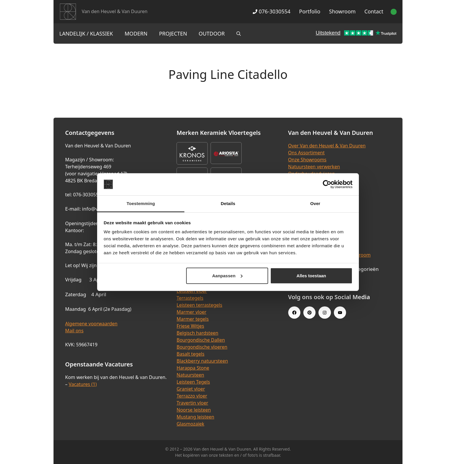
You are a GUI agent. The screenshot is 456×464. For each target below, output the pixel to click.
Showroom (342, 11)
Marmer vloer (191, 312)
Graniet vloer (191, 389)
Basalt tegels (190, 354)
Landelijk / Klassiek (86, 33)
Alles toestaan (311, 275)
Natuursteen (190, 375)
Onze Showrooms (307, 159)
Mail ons (74, 330)
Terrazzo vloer (192, 396)
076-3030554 (271, 11)
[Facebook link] (294, 312)
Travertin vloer (192, 403)
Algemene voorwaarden (91, 323)
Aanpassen (227, 275)
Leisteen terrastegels (199, 305)
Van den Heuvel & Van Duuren (114, 11)
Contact (373, 11)
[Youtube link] (340, 312)
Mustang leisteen (195, 417)
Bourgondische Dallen (201, 340)
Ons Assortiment (306, 152)
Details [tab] (228, 203)
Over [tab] (315, 203)
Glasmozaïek (190, 424)
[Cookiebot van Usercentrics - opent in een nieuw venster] (327, 184)
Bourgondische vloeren (202, 347)
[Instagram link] (324, 312)
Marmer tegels (193, 319)
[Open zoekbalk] (239, 33)
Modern (136, 33)
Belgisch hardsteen (197, 333)
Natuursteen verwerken (314, 166)
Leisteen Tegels (193, 382)
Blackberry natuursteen (202, 361)
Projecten (173, 33)
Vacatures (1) (83, 384)
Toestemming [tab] (141, 203)
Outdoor (212, 33)
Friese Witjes (190, 326)
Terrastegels (190, 298)
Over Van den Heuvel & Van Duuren (327, 145)
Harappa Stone (193, 368)
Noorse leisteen (194, 410)
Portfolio (309, 11)
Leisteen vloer (192, 291)
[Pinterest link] (309, 312)
